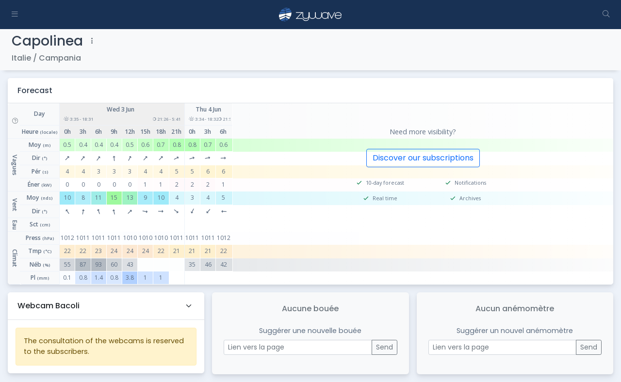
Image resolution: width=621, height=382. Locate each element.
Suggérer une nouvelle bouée (310, 330)
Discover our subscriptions (423, 157)
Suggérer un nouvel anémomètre (515, 330)
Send (384, 347)
